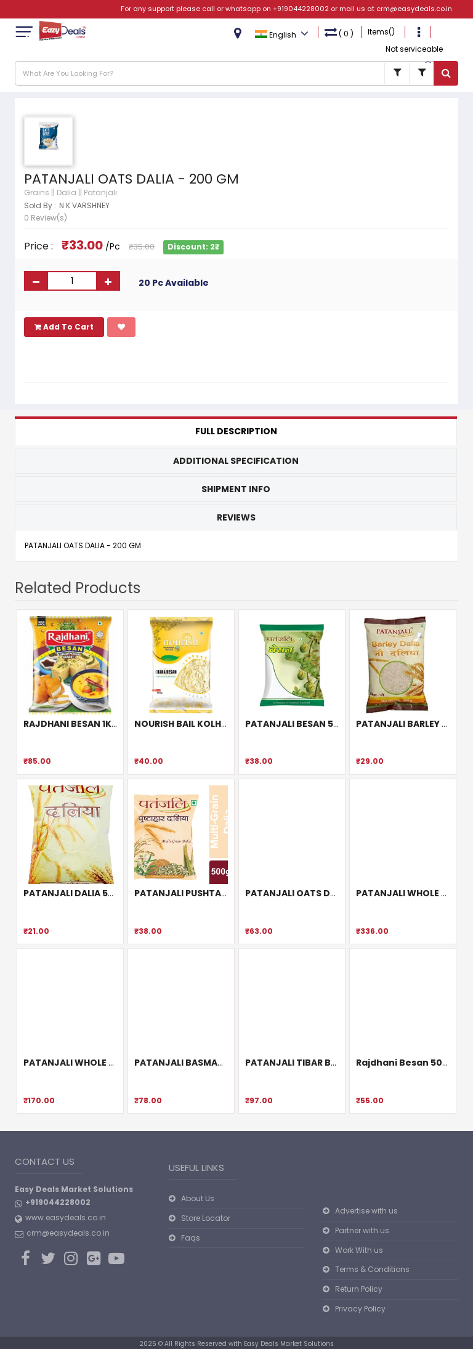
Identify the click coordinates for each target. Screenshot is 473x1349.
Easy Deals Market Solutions (289, 1343)
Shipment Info (235, 489)
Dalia (66, 192)
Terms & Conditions (372, 1269)
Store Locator (205, 1218)
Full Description (236, 431)
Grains (36, 192)
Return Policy (358, 1289)
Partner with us (362, 1230)
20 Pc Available (174, 283)
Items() (381, 31)
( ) (339, 32)
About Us (197, 1198)
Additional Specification (236, 461)
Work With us (359, 1250)
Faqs (190, 1238)
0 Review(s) (45, 218)
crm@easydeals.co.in (414, 9)
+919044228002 (301, 9)
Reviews (236, 517)
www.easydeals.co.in (65, 1217)
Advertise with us (366, 1210)
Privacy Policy (360, 1308)
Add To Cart (64, 327)
